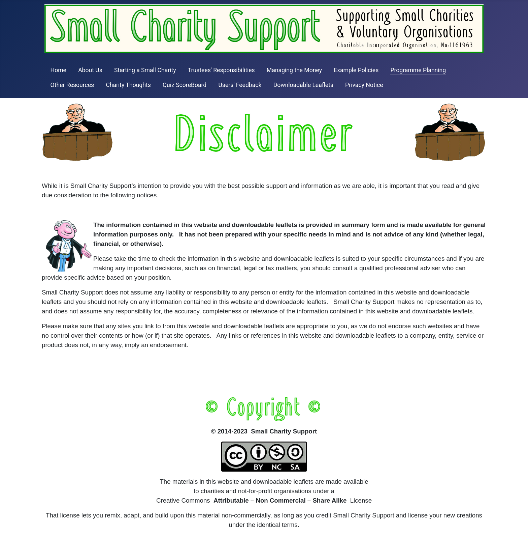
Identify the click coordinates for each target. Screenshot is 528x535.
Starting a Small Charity (145, 70)
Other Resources (72, 85)
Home (58, 70)
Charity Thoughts (128, 85)
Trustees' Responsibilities (221, 70)
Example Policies (356, 70)
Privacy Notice (364, 85)
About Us (90, 70)
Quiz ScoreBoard (184, 85)
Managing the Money (294, 70)
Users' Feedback (239, 85)
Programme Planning (418, 70)
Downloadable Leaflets (303, 85)
